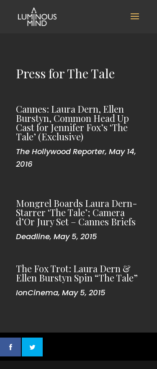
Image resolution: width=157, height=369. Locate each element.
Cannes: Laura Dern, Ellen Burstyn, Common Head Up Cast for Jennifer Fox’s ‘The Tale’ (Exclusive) (72, 123)
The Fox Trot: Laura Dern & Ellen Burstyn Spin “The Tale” (77, 273)
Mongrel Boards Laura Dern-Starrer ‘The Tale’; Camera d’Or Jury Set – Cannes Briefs (76, 212)
